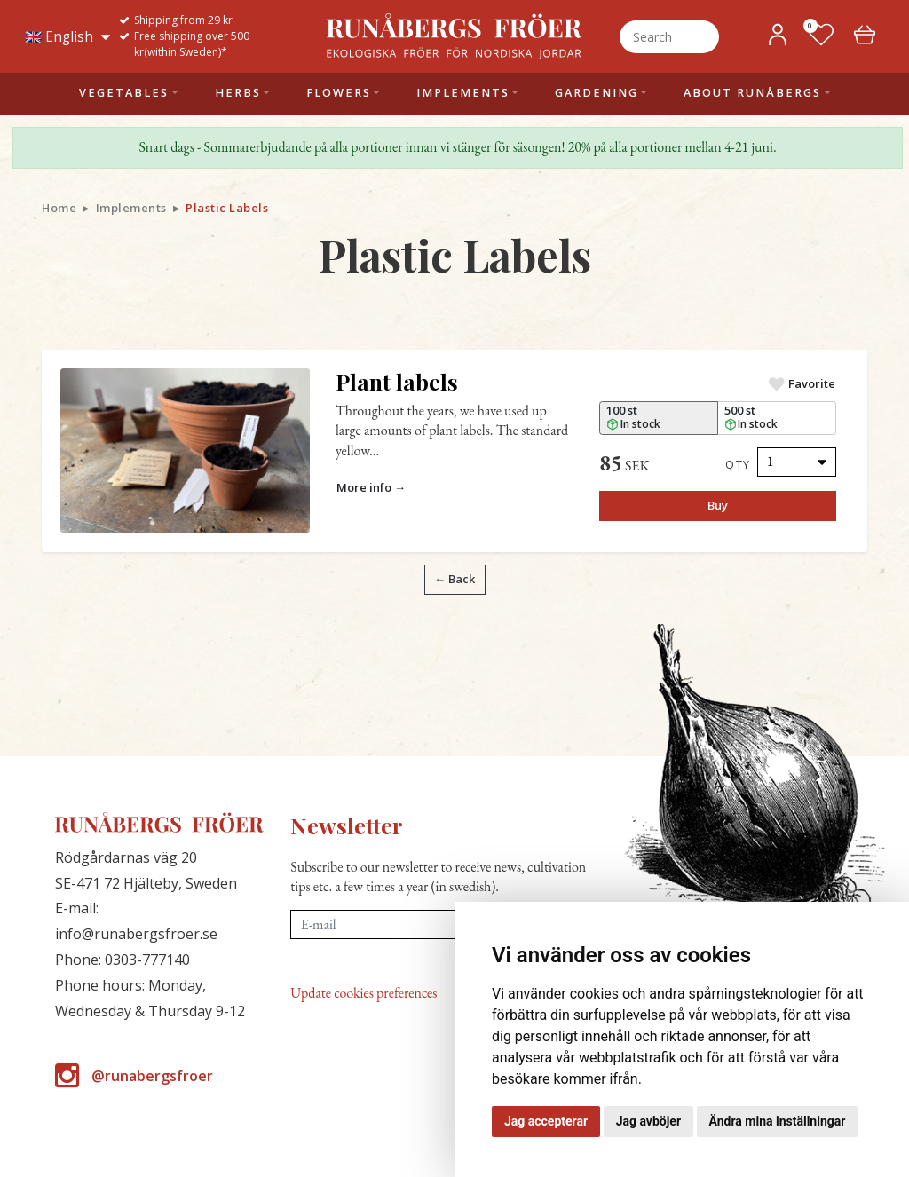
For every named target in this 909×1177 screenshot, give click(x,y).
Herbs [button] (238, 92)
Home (59, 208)
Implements (131, 208)
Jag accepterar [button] (546, 1121)
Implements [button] (463, 92)
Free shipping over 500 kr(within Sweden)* (191, 43)
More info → (371, 487)
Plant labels (397, 381)
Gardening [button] (596, 92)
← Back (454, 579)
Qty (738, 464)
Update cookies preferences (363, 992)
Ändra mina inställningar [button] (777, 1121)
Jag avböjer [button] (648, 1121)
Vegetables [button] (124, 92)
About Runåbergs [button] (752, 92)
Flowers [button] (338, 92)
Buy (717, 505)
